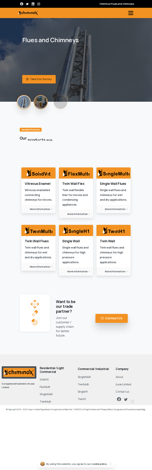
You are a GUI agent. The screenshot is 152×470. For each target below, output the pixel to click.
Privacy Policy (107, 409)
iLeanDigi (141, 409)
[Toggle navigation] (130, 13)
